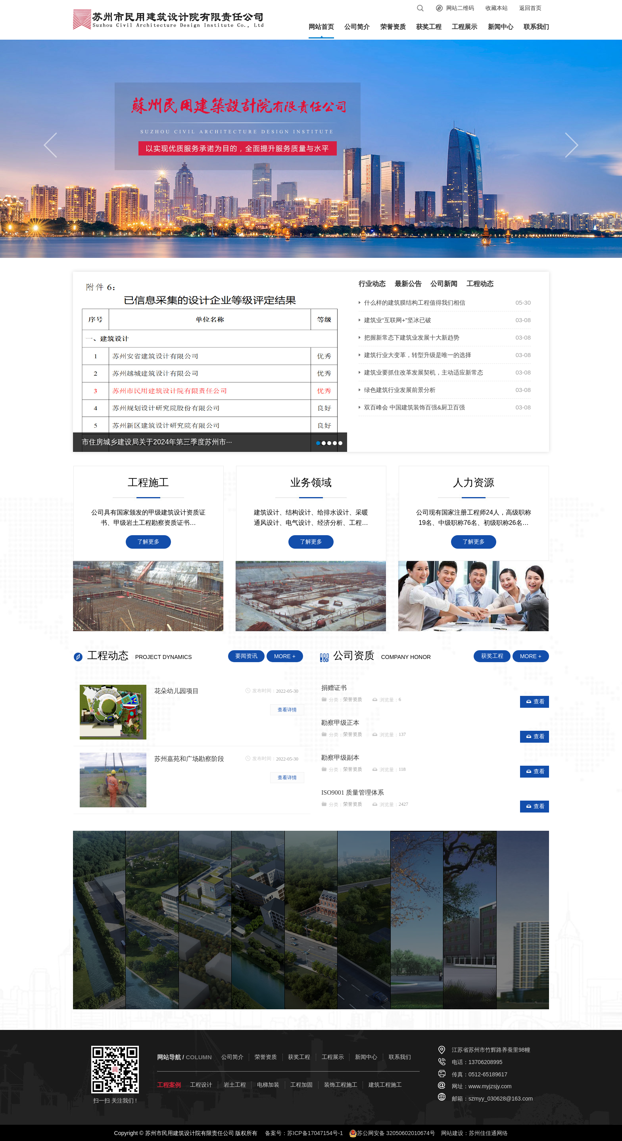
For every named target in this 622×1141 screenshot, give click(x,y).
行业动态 (372, 284)
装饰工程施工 (340, 1084)
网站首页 (321, 26)
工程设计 (201, 1084)
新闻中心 (500, 26)
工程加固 (301, 1084)
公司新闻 (443, 284)
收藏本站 (497, 8)
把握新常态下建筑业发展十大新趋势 (411, 337)
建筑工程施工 (385, 1084)
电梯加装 (268, 1084)
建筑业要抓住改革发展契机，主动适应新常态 (423, 372)
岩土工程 (235, 1084)
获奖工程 (429, 26)
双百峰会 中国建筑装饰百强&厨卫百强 (414, 407)
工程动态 (479, 284)
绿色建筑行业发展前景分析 (400, 389)
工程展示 (464, 26)
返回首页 (530, 8)
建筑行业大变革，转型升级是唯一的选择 (417, 355)
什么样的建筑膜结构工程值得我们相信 (414, 302)
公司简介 (357, 26)
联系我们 (536, 26)
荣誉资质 (393, 26)
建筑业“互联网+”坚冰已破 (397, 320)
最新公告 (408, 284)
